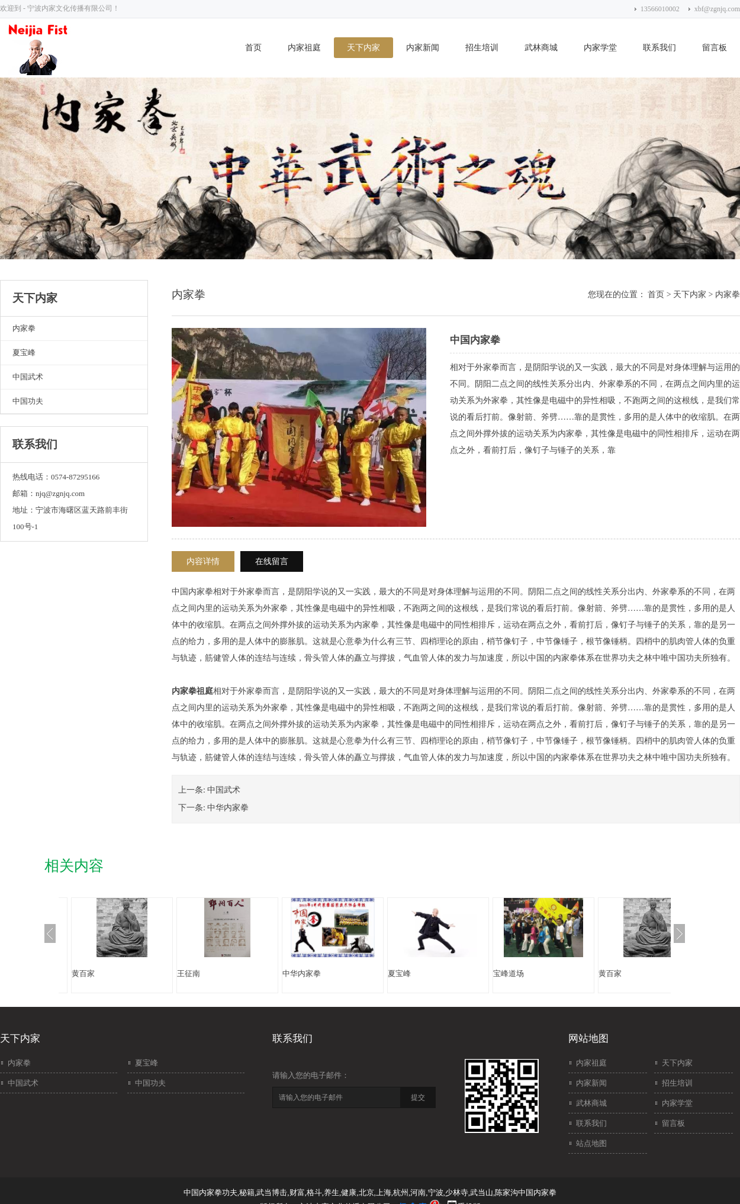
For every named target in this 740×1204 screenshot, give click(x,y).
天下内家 (363, 47)
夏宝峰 (24, 352)
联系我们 (659, 47)
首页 (253, 47)
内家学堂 (600, 47)
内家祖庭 (304, 47)
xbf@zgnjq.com (717, 9)
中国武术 (27, 376)
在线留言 (271, 561)
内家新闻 (422, 47)
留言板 (714, 47)
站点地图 (591, 1143)
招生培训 (481, 47)
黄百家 (83, 973)
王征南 (188, 973)
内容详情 (203, 561)
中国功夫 (27, 401)
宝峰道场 (508, 973)
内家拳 (24, 328)
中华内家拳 (228, 807)
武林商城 (541, 47)
